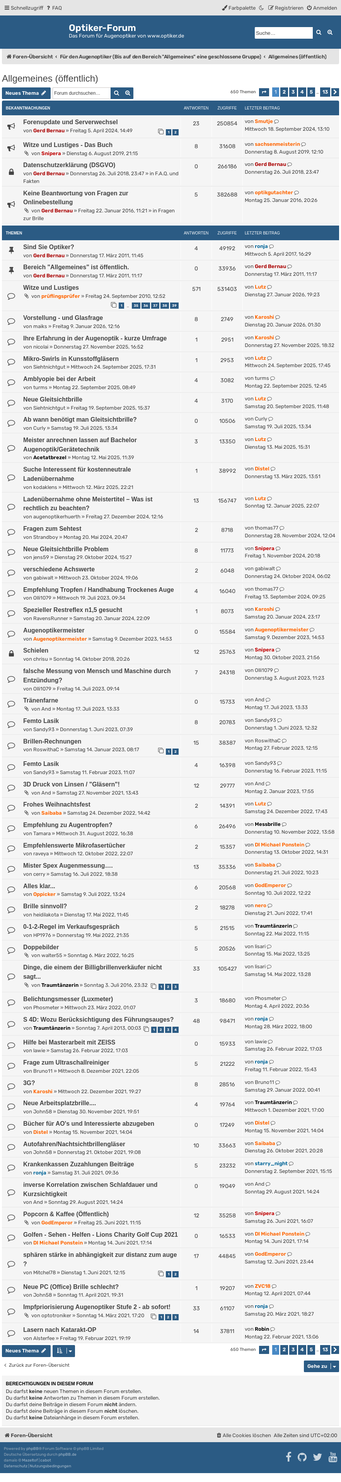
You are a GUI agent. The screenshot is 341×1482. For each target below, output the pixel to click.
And (46, 709)
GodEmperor (270, 885)
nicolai (40, 347)
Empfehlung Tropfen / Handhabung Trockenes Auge (98, 589)
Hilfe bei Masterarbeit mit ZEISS (69, 1042)
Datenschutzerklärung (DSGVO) (69, 165)
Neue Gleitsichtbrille (52, 399)
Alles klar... (39, 886)
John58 (42, 1111)
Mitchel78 (44, 1272)
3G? (29, 1083)
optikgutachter (274, 192)
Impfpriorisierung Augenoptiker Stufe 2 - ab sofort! (96, 1307)
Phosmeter (46, 1007)
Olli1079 (42, 598)
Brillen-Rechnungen (52, 741)
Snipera (51, 153)
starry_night (271, 1163)
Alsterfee (44, 1338)
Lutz (260, 287)
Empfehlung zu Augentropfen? (68, 825)
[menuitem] (53, 8)
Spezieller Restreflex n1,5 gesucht (72, 610)
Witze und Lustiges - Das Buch (68, 145)
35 (136, 306)
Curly (39, 428)
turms (40, 387)
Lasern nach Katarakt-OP (59, 1329)
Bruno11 (43, 1071)
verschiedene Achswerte (59, 569)
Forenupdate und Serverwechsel (70, 122)
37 (155, 306)
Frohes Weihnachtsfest (56, 804)
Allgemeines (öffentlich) (50, 78)
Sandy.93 (44, 729)
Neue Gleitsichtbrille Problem (66, 549)
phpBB (32, 1448)
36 (145, 306)
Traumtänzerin (273, 926)
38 (164, 306)
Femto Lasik (41, 721)
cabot (45, 1460)
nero (260, 905)
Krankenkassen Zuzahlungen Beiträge (78, 1164)
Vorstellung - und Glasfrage (63, 318)
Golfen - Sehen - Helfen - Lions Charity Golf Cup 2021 (100, 1234)
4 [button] (302, 92)
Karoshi (264, 317)
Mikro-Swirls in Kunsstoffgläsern (71, 359)
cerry (39, 874)
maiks (40, 326)
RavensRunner (50, 618)
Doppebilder (41, 947)
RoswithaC (46, 749)
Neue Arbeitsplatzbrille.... (59, 1103)
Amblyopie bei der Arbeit (59, 379)
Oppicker (44, 894)
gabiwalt (43, 578)
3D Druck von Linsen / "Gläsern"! (71, 784)
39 (174, 306)
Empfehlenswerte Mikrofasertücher (74, 845)
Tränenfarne (40, 700)
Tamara (42, 833)
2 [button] (284, 92)
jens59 (41, 557)
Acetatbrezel (49, 457)
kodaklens (45, 487)
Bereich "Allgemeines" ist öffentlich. (76, 267)
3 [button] (293, 92)
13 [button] (325, 92)
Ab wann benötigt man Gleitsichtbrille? (80, 419)
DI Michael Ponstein (279, 845)
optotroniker (56, 1315)
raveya (41, 853)
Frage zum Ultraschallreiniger (66, 1062)
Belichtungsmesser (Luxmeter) (68, 999)
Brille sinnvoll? (45, 906)
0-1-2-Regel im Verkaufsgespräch (71, 926)
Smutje (264, 121)
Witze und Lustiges (51, 287)
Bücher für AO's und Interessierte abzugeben (88, 1123)
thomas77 (266, 528)
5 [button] (311, 92)
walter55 (51, 955)
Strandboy (45, 537)
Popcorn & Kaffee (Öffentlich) (66, 1214)
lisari (260, 946)
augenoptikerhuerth (56, 517)
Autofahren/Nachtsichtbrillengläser (74, 1144)
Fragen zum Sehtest (52, 528)
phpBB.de (67, 1454)
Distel (262, 469)
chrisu (40, 659)
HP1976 (42, 935)
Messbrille (268, 824)
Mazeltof (30, 1460)
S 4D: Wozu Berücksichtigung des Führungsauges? (98, 1019)
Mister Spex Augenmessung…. (68, 865)
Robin (262, 1329)
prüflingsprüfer (60, 296)
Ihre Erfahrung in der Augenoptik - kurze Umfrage (95, 338)
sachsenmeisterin (277, 144)
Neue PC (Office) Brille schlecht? (71, 1287)
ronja (261, 246)
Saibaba (51, 813)
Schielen (35, 650)
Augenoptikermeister (53, 630)
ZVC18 (263, 1286)
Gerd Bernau (49, 130)
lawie (39, 1050)
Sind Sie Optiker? (48, 247)
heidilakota (46, 915)
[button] (264, 92)
